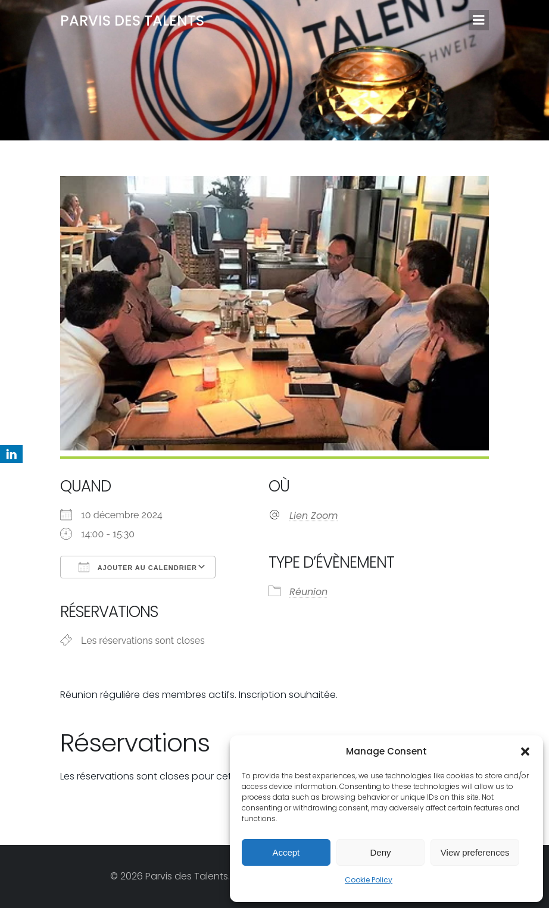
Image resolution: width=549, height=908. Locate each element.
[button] (525, 751)
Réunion (308, 592)
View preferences (475, 852)
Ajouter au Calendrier (138, 567)
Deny (380, 852)
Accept (286, 852)
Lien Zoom (313, 515)
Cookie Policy (368, 880)
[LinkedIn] (11, 454)
